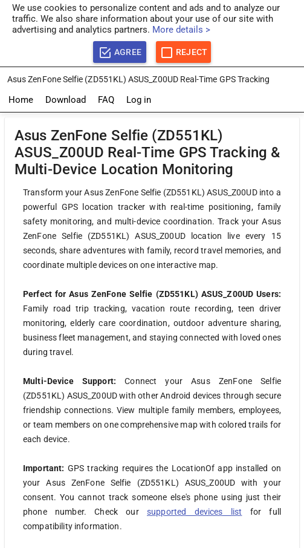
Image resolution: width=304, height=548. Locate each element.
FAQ (106, 99)
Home (20, 99)
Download (65, 99)
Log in (138, 99)
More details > (181, 29)
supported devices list (194, 512)
